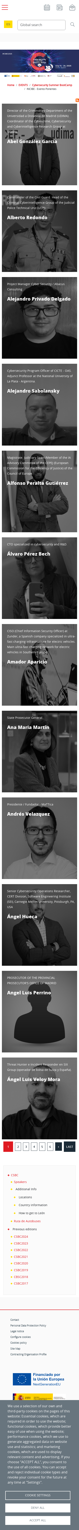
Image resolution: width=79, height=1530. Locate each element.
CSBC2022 (21, 1250)
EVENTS (23, 85)
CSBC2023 (21, 1243)
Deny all (37, 1508)
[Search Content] (41, 25)
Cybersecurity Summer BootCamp (52, 85)
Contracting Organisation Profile (28, 1354)
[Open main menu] (4, 6)
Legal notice (17, 1331)
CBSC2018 (21, 1277)
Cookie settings (38, 1495)
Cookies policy (18, 1342)
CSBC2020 (21, 1263)
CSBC (14, 1175)
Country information (33, 1205)
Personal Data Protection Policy (28, 1325)
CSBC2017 (21, 1283)
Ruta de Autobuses (27, 1221)
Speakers (20, 1182)
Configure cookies (20, 1337)
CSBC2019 (21, 1270)
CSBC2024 (21, 1237)
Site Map (15, 1348)
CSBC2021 (21, 1257)
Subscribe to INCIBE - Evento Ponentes (77, 100)
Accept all (37, 1520)
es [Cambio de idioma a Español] (8, 24)
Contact (14, 1319)
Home (10, 85)
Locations (25, 1197)
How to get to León (32, 1213)
